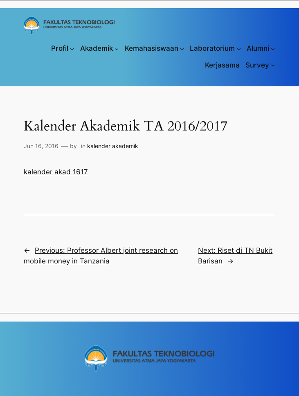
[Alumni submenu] (273, 48)
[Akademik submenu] (117, 48)
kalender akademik (112, 145)
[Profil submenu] (72, 48)
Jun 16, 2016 (41, 145)
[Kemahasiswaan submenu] (182, 48)
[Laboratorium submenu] (239, 48)
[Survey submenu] (273, 65)
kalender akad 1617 (56, 172)
